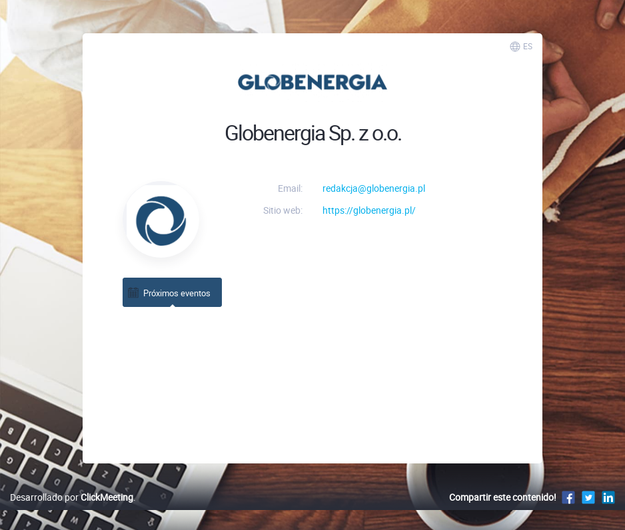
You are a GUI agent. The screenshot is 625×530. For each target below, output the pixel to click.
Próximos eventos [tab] (169, 292)
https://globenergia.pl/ (369, 210)
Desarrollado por (71, 497)
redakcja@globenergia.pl (373, 188)
